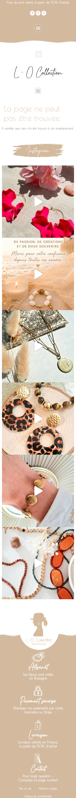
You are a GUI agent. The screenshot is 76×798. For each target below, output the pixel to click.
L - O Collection (38, 72)
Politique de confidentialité (38, 786)
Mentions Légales (48, 778)
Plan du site (25, 778)
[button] (38, 28)
